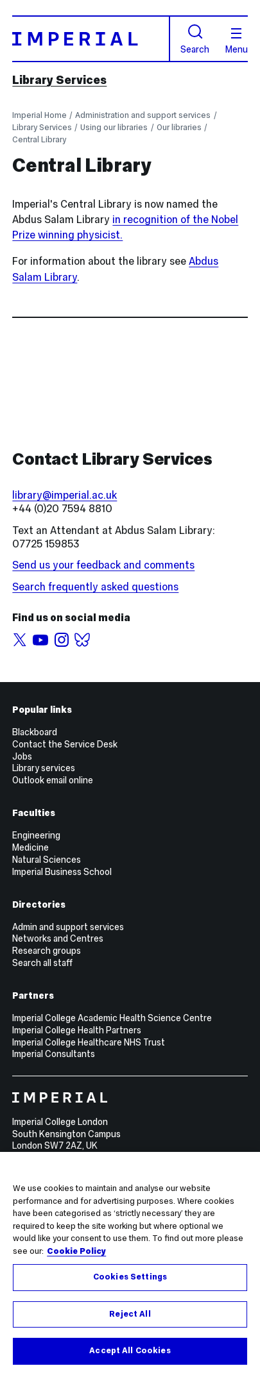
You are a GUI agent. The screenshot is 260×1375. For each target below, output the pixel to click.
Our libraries (179, 127)
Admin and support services (68, 927)
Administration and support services (143, 115)
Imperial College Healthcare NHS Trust (88, 1042)
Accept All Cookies (129, 1351)
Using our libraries (114, 127)
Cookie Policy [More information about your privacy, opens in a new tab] (76, 1251)
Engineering (36, 835)
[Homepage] (91, 38)
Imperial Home (39, 115)
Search (194, 39)
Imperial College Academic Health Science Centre (112, 1018)
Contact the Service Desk (64, 744)
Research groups (46, 950)
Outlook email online (52, 780)
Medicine (30, 847)
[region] (130, 1263)
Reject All (129, 1314)
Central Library (39, 139)
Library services (43, 768)
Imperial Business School (62, 872)
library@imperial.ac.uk (64, 495)
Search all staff (42, 963)
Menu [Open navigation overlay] (236, 41)
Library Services (59, 79)
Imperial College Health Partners (76, 1030)
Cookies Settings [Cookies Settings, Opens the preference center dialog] (130, 1277)
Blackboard (34, 732)
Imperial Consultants (53, 1054)
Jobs (22, 756)
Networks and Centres (57, 938)
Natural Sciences (46, 859)
